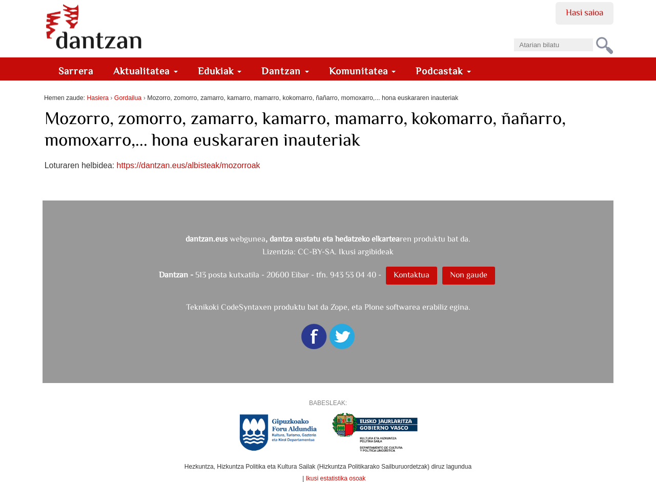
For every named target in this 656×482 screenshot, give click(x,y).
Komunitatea (362, 71)
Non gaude (468, 274)
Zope (339, 307)
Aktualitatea (145, 71)
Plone (374, 307)
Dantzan (285, 71)
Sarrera (75, 71)
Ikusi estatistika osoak (336, 478)
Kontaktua (411, 274)
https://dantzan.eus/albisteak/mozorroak (188, 165)
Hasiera (97, 98)
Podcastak (443, 71)
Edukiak (220, 71)
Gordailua (127, 98)
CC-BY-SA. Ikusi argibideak (346, 251)
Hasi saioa (584, 12)
